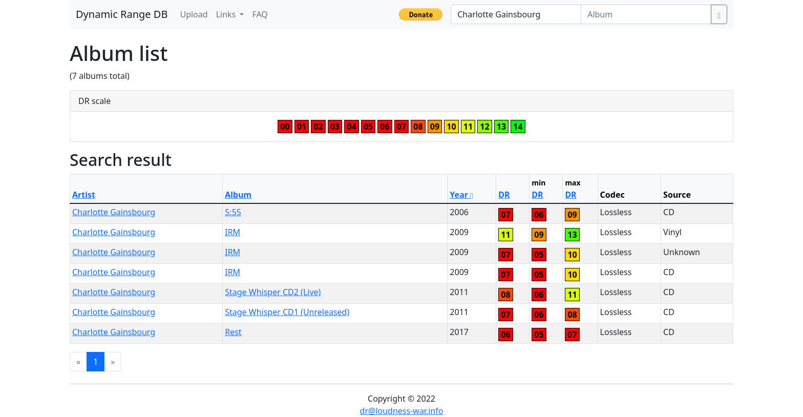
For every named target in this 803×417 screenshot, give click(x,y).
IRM (232, 232)
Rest (233, 332)
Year (461, 194)
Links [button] (227, 14)
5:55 (233, 212)
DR (504, 194)
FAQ (259, 14)
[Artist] (516, 14)
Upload (193, 14)
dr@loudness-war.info (401, 410)
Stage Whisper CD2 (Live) (273, 292)
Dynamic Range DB (121, 14)
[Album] (646, 14)
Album (238, 194)
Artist (83, 194)
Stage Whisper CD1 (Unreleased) (287, 312)
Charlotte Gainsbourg (113, 212)
